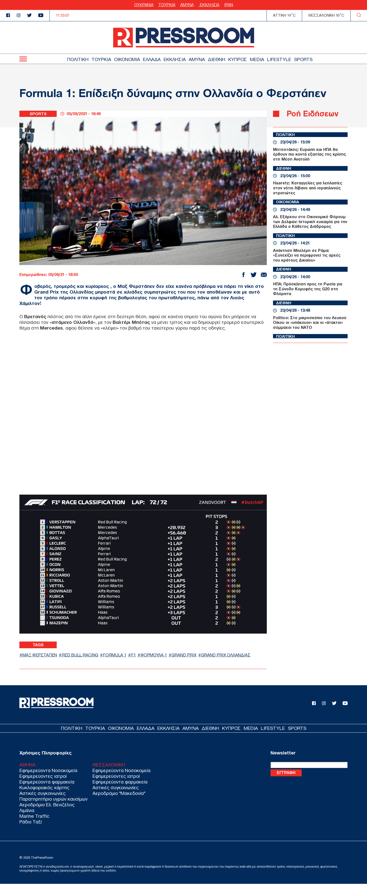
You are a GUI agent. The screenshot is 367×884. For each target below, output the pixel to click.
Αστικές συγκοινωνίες (42, 793)
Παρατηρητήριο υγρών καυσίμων (53, 799)
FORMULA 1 (117, 654)
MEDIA (257, 59)
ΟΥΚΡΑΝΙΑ (143, 5)
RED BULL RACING (81, 654)
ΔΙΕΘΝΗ (216, 59)
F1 (136, 654)
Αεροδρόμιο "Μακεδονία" (118, 793)
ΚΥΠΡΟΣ (237, 59)
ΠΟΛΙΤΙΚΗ (78, 59)
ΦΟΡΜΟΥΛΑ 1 (156, 654)
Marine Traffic (34, 816)
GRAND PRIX (187, 654)
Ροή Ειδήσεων (313, 113)
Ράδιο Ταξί (30, 821)
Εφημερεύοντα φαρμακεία (46, 781)
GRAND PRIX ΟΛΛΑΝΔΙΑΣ (229, 654)
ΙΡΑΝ (228, 5)
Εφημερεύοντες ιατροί (43, 776)
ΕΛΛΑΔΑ (152, 59)
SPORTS (303, 59)
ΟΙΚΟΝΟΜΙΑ (127, 59)
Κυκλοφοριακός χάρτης (44, 787)
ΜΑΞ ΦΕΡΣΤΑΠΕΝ (40, 654)
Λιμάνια (26, 810)
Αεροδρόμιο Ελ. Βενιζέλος (47, 804)
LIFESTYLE (279, 59)
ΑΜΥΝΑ (187, 5)
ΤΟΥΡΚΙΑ (166, 5)
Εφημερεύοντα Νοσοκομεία (48, 770)
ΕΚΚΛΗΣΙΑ (209, 5)
